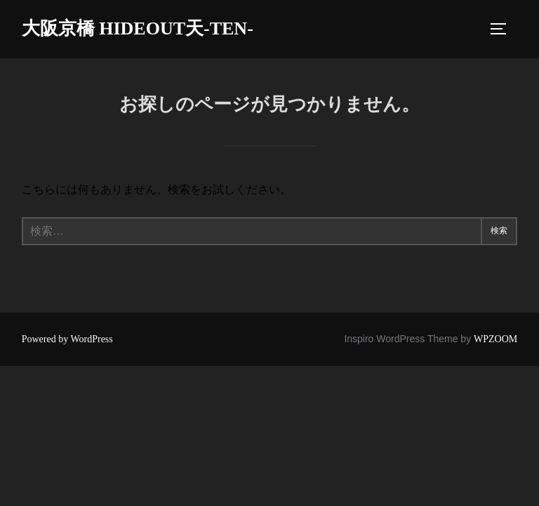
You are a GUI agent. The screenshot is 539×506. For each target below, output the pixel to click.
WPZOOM (495, 339)
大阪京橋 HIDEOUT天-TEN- (137, 28)
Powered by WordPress (67, 339)
